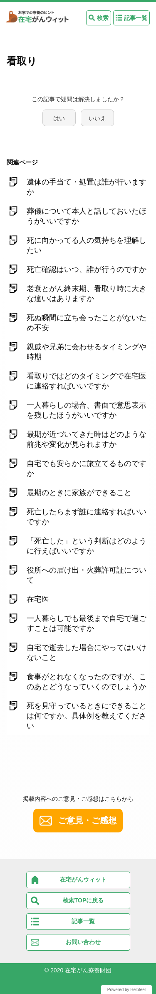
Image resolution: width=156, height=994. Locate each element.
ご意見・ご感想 (87, 820)
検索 (103, 18)
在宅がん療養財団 (88, 970)
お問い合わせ (83, 942)
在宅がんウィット (83, 879)
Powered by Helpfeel (126, 989)
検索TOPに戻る (83, 900)
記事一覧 (135, 18)
